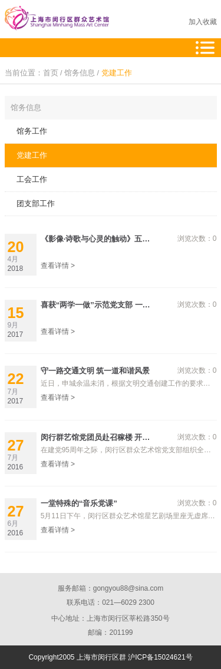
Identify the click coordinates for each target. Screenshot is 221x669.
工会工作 (32, 179)
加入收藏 (203, 21)
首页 (50, 73)
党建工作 (116, 73)
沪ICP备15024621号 (160, 657)
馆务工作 (32, 131)
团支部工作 (36, 203)
